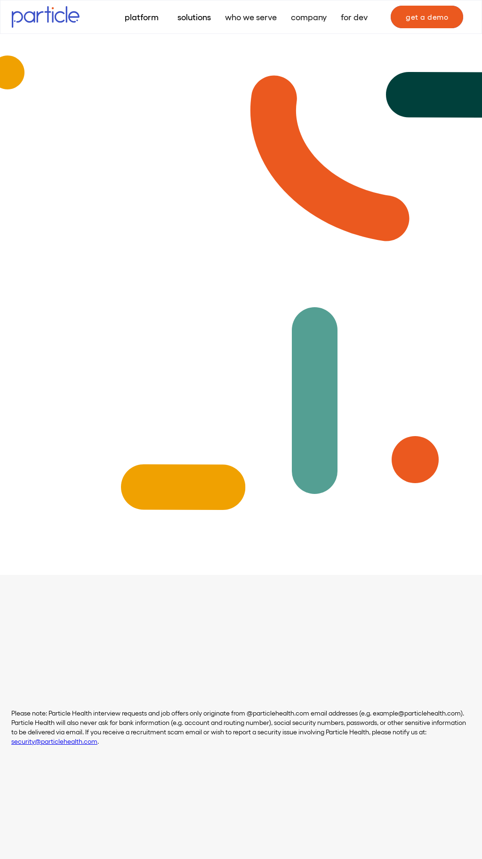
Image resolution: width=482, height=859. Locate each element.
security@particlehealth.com (54, 741)
